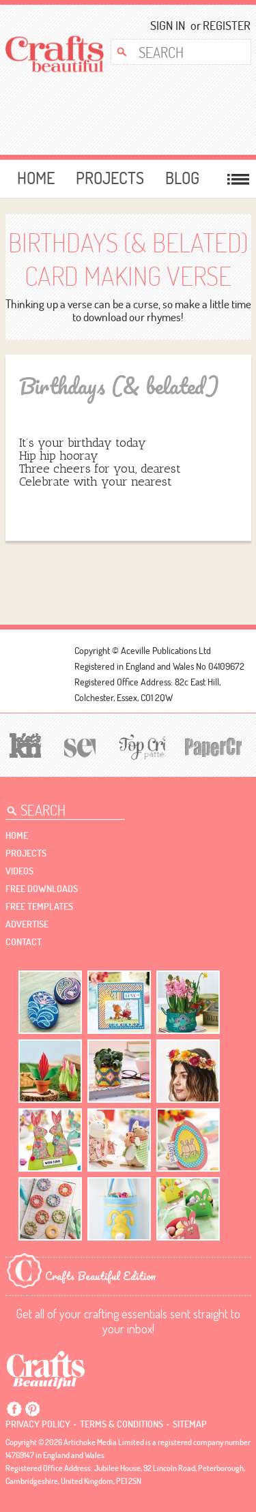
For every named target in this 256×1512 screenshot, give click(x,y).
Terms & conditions (121, 1424)
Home (36, 178)
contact (23, 942)
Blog (182, 178)
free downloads (41, 889)
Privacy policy (37, 1424)
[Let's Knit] (23, 744)
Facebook (14, 1409)
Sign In (167, 25)
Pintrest (32, 1409)
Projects (110, 178)
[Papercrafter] (212, 746)
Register (222, 25)
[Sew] (78, 746)
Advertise (26, 924)
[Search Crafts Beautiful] (176, 52)
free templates (39, 906)
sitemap (190, 1424)
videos (19, 871)
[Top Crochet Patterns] (140, 746)
